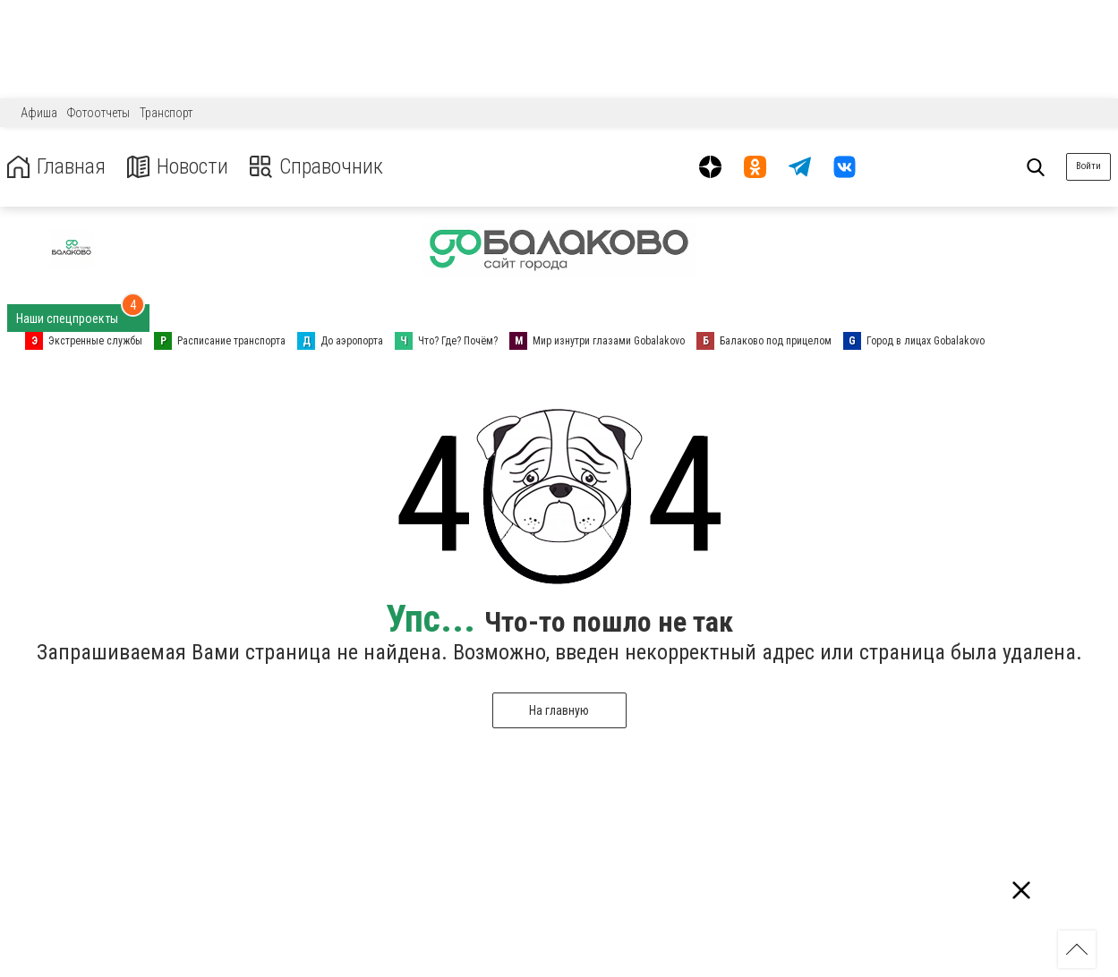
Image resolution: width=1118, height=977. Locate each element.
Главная (56, 167)
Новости (177, 167)
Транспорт (166, 113)
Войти (1088, 166)
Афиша (39, 113)
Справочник (316, 167)
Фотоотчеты (98, 113)
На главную (559, 710)
